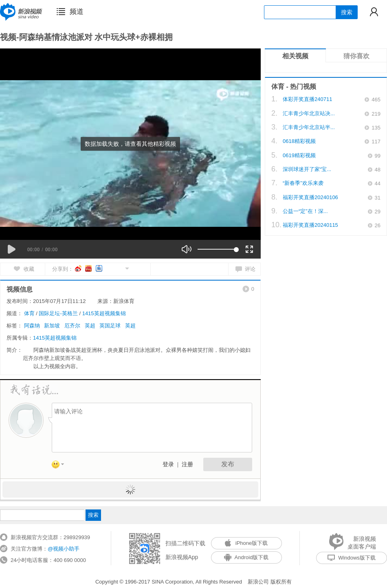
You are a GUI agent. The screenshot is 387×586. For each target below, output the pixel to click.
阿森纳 (32, 326)
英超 (90, 326)
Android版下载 (246, 557)
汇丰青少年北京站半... (309, 127)
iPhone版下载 (246, 543)
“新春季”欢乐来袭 (303, 183)
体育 (29, 313)
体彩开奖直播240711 (307, 99)
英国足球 (110, 326)
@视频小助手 (63, 549)
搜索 (346, 12)
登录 (168, 464)
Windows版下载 (352, 558)
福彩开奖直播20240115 (310, 225)
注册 (187, 464)
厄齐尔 (72, 326)
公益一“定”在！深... (305, 211)
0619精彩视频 (299, 155)
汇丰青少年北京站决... (309, 113)
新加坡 (52, 326)
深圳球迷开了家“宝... (307, 169)
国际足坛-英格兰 (58, 313)
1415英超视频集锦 (104, 313)
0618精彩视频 (299, 141)
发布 (227, 464)
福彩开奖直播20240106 (310, 197)
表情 (61, 466)
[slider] (217, 249)
